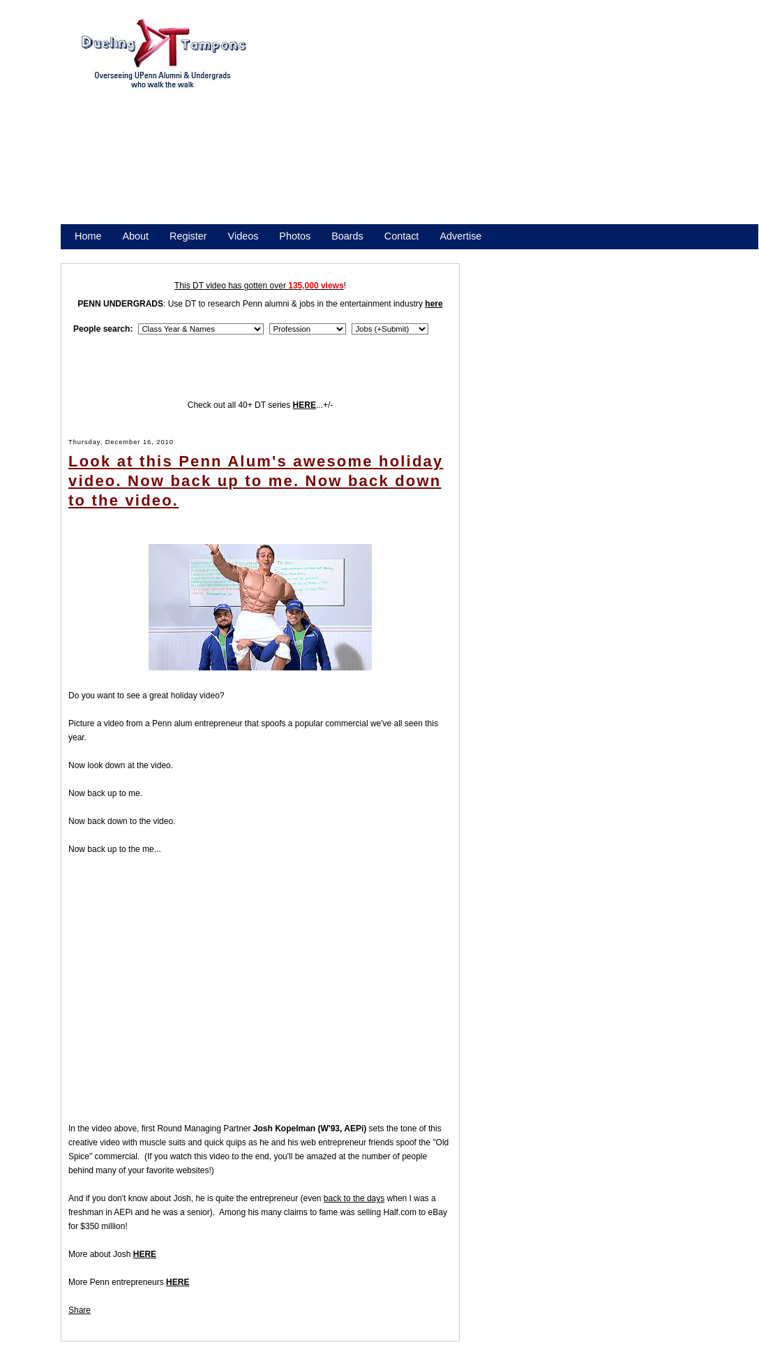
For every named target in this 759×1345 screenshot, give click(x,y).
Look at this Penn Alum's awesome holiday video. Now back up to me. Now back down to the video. (255, 481)
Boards (347, 236)
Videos (243, 236)
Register (188, 236)
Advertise (460, 236)
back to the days (354, 1198)
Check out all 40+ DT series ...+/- (260, 405)
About (135, 236)
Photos (294, 236)
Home (88, 236)
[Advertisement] (501, 124)
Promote (138, 254)
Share (79, 1310)
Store (86, 254)
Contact (401, 236)
